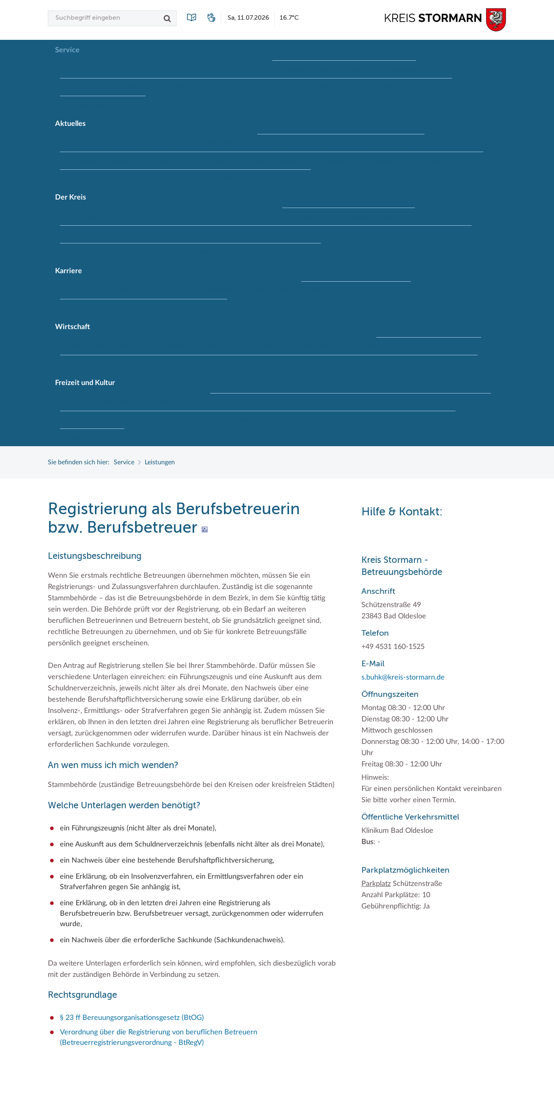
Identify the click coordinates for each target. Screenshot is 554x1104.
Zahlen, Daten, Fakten (290, 252)
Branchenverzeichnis (100, 346)
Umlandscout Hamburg (351, 420)
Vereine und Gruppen (425, 420)
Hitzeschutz (326, 143)
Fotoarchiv (283, 143)
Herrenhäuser (162, 402)
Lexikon (250, 87)
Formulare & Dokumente (237, 69)
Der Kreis (70, 197)
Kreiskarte (267, 216)
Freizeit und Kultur (85, 383)
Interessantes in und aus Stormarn (119, 216)
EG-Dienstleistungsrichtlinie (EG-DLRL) (195, 346)
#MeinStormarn (246, 178)
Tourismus (293, 420)
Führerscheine (172, 69)
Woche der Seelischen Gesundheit (164, 178)
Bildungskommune (231, 143)
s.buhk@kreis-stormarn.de (403, 677)
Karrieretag (295, 178)
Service (67, 50)
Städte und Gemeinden (382, 234)
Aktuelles (70, 124)
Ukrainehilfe (88, 178)
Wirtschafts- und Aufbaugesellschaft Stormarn (339, 364)
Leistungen (214, 87)
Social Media (327, 161)
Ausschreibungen (95, 143)
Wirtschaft (72, 327)
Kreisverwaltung (177, 234)
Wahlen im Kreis (448, 234)
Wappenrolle (169, 252)
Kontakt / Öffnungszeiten (107, 87)
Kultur (201, 402)
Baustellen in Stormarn (162, 143)
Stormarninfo (431, 161)
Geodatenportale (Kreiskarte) (324, 69)
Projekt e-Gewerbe (97, 364)
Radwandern (418, 402)
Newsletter (222, 161)
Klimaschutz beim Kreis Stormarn (434, 346)
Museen (312, 402)
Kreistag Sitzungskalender (107, 161)
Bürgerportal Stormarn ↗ (106, 69)
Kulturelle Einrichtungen (255, 402)
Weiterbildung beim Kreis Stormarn (120, 308)
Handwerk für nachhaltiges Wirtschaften (318, 346)
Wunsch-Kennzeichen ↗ (418, 87)
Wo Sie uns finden (347, 87)
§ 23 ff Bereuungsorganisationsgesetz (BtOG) (132, 1018)
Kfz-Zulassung (395, 69)
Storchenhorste (469, 402)
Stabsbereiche (319, 234)
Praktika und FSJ (387, 290)
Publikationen (291, 87)
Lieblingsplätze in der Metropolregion (123, 420)
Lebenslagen (171, 87)
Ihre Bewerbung (174, 290)
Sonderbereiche (266, 234)
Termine (472, 161)
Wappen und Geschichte (105, 252)
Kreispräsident (313, 217)
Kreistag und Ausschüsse (380, 217)
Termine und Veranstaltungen (228, 420)
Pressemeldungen (273, 161)
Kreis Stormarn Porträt (210, 216)
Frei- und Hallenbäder (101, 402)
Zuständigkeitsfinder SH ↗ (108, 105)
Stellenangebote (379, 161)
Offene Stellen (332, 290)
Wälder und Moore (97, 438)
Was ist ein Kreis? (223, 252)
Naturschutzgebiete (362, 402)
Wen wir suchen (204, 308)
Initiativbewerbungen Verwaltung (254, 290)
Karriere (68, 271)
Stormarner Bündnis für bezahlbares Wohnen (199, 364)
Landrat (222, 234)
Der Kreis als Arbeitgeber (106, 290)
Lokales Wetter (175, 161)
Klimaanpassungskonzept (389, 143)
